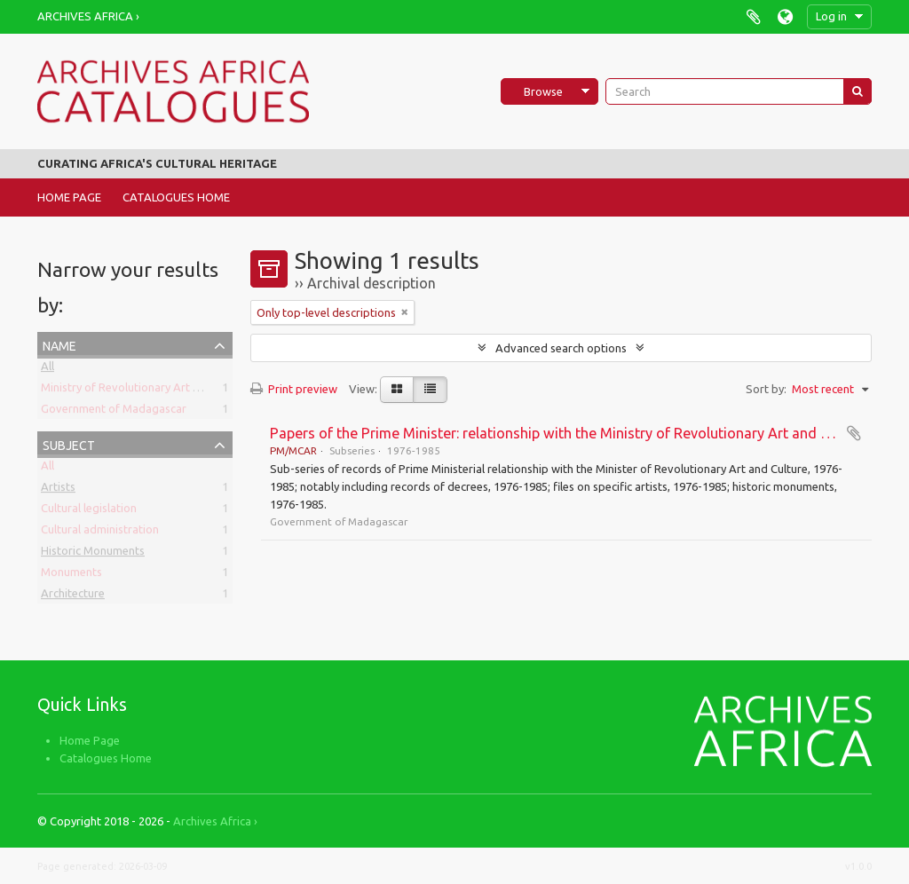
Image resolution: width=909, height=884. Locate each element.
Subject (69, 443)
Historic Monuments (93, 554)
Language (785, 16)
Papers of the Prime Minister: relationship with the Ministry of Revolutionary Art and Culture (568, 433)
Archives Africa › (88, 16)
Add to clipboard (854, 433)
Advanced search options (561, 348)
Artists (58, 490)
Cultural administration (100, 532)
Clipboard (753, 16)
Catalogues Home (176, 197)
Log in (831, 16)
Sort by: (766, 389)
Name (59, 344)
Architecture (73, 596)
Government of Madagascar (113, 412)
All (47, 369)
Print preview (293, 389)
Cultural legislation (89, 511)
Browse (543, 91)
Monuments (71, 575)
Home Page (69, 197)
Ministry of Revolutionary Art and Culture (146, 390)
